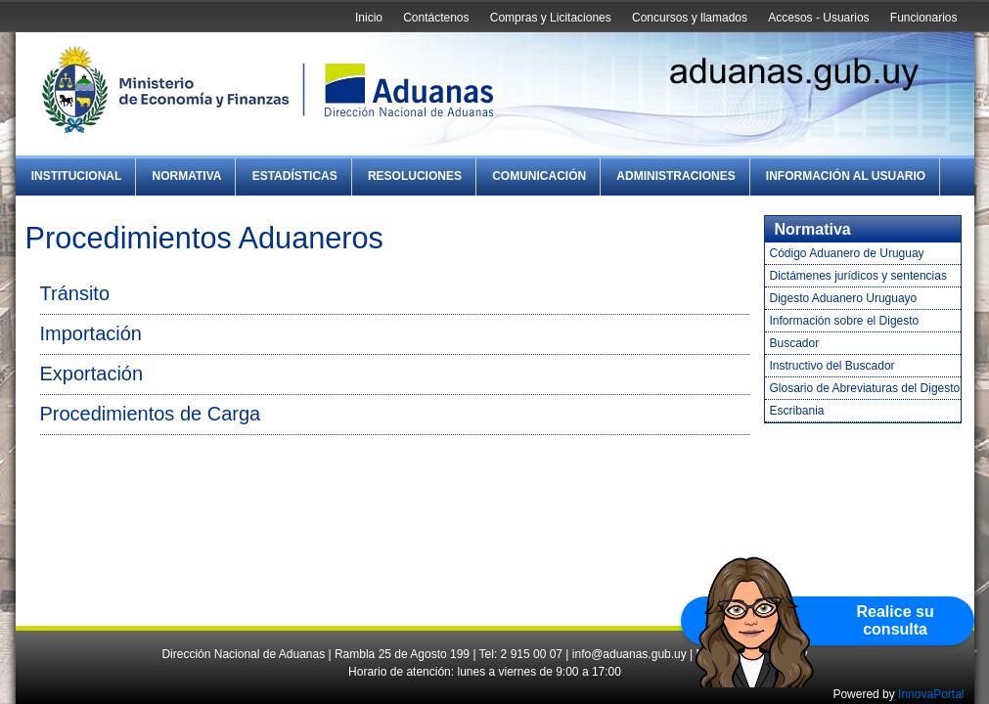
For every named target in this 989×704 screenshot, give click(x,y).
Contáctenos (436, 17)
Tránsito (75, 293)
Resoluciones (415, 176)
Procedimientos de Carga (150, 413)
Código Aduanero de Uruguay (847, 253)
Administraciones (675, 176)
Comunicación (539, 176)
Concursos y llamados (689, 17)
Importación (91, 333)
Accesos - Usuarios (818, 17)
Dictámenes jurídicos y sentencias (858, 276)
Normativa (187, 176)
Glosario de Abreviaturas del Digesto (865, 388)
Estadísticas (294, 176)
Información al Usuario (845, 176)
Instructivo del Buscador (832, 366)
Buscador (795, 343)
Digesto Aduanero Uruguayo (844, 298)
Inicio (368, 17)
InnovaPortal (931, 694)
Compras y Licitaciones (550, 17)
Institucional (76, 176)
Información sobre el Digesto (845, 321)
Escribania (797, 411)
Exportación (92, 373)
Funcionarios (924, 17)
